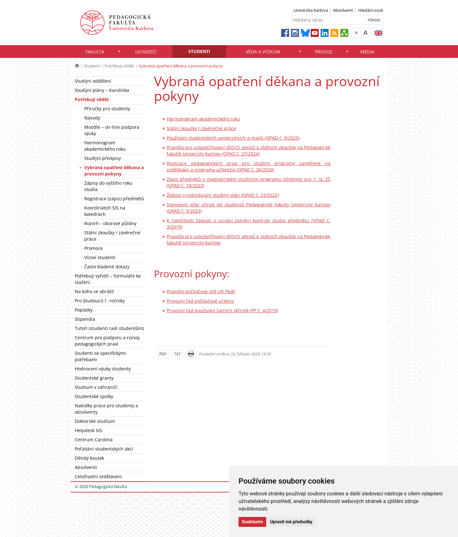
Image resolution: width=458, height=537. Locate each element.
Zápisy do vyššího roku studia (108, 186)
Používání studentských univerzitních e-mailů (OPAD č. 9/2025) (233, 138)
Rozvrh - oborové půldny (110, 223)
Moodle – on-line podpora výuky (111, 130)
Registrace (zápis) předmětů (114, 199)
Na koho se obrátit (94, 291)
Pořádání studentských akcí (104, 449)
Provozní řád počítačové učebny (200, 301)
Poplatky (84, 310)
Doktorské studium (95, 421)
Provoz (323, 52)
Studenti (199, 51)
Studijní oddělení (93, 81)
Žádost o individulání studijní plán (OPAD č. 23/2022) (223, 195)
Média (367, 52)
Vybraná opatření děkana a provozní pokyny (114, 170)
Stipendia (85, 319)
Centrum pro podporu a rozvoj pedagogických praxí (107, 340)
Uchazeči (145, 52)
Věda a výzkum (263, 52)
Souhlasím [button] (252, 521)
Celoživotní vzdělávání (98, 476)
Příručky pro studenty (107, 109)
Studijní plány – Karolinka (102, 90)
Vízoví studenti (99, 257)
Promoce (93, 248)
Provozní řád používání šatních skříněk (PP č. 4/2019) (222, 310)
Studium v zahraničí (96, 387)
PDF (162, 354)
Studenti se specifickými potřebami (100, 356)
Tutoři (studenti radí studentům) (109, 328)
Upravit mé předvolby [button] (291, 521)
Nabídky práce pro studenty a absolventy (106, 409)
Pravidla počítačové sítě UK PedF (201, 291)
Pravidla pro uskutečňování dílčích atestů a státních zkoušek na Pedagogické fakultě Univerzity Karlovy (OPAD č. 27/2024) (248, 150)
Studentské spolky (94, 396)
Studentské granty (94, 378)
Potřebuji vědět (119, 66)
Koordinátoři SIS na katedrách (104, 211)
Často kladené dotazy (106, 267)
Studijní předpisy (102, 158)
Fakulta (95, 52)
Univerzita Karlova (311, 10)
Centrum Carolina (94, 440)
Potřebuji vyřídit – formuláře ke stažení (108, 279)
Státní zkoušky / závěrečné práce (112, 236)
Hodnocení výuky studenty (103, 369)
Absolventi (343, 10)
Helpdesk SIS (88, 430)
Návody (92, 118)
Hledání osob (370, 10)
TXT (177, 354)
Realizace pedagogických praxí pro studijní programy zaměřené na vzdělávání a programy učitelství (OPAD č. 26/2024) (248, 166)
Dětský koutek (89, 458)
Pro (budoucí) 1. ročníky (100, 301)
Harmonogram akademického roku (105, 146)
